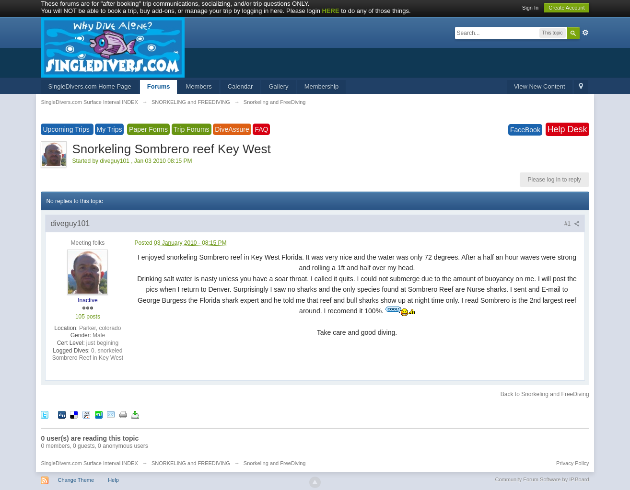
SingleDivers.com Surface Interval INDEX (89, 463)
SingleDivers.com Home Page (89, 86)
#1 (572, 223)
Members (198, 86)
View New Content (539, 86)
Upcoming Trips (67, 129)
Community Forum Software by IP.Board (542, 479)
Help (113, 480)
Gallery (278, 86)
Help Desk (567, 129)
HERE (330, 10)
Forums (158, 86)
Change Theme (76, 480)
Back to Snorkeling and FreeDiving (545, 394)
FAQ (261, 129)
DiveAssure (232, 129)
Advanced (585, 32)
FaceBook (525, 130)
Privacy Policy (572, 463)
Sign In (530, 8)
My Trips (109, 129)
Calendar (240, 86)
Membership (321, 86)
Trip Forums (192, 129)
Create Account (566, 8)
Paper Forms (148, 129)
